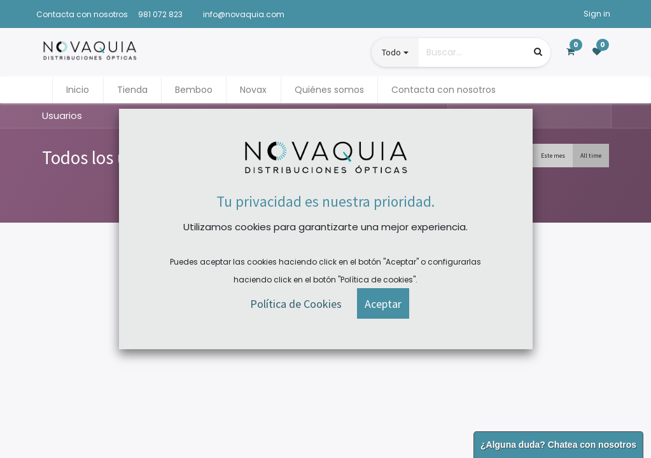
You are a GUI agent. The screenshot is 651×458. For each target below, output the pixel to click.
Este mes (553, 155)
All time (590, 155)
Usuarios (62, 115)
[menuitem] (77, 90)
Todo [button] (391, 52)
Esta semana (508, 155)
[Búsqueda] (538, 52)
